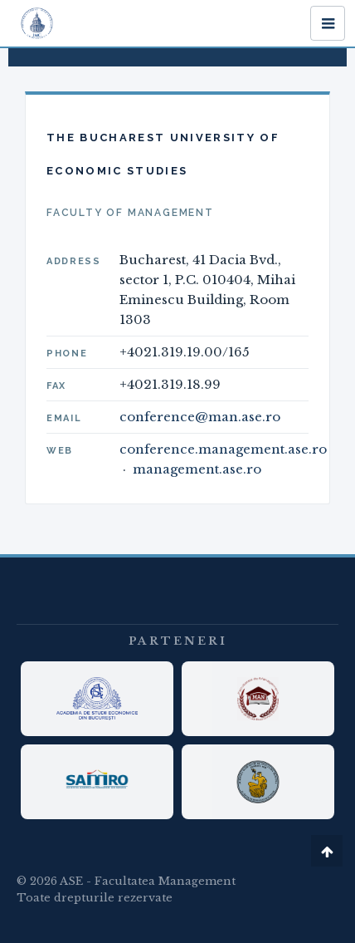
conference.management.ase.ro (223, 449)
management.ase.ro (197, 469)
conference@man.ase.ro (199, 417)
